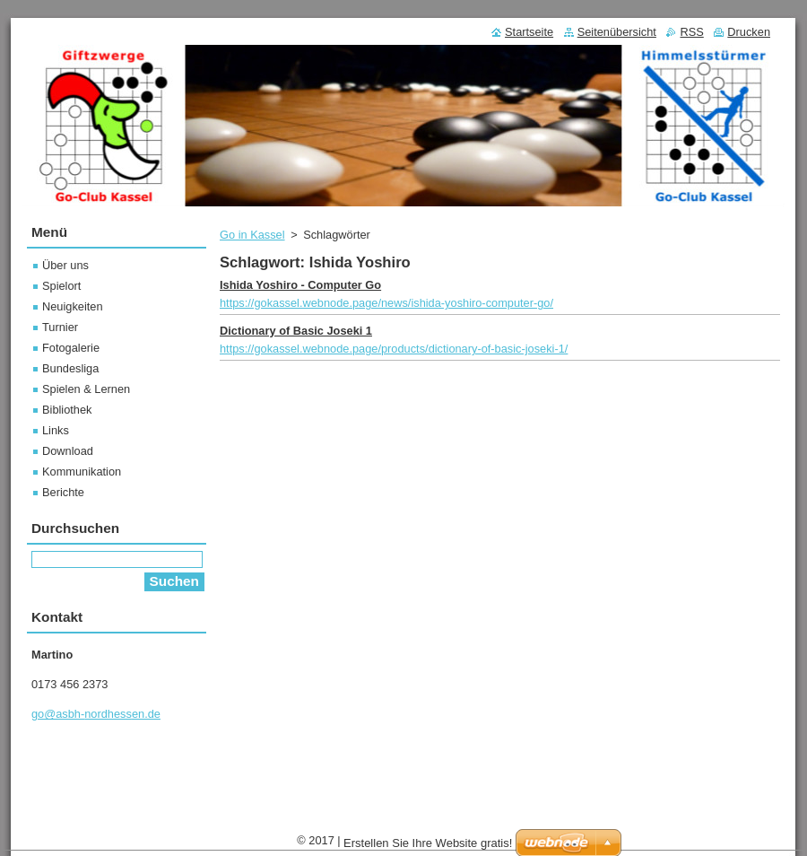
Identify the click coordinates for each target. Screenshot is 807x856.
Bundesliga (70, 368)
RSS (691, 32)
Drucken (748, 32)
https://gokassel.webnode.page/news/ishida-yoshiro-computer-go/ (386, 303)
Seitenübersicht (616, 32)
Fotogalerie (71, 347)
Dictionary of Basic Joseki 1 (296, 330)
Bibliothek (67, 409)
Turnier (60, 327)
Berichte (63, 492)
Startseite (529, 32)
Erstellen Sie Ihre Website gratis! (427, 843)
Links (55, 430)
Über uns (65, 265)
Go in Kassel (252, 234)
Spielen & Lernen (86, 389)
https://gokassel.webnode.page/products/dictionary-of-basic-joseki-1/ (394, 348)
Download (67, 451)
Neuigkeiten (72, 306)
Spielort (61, 286)
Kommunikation (81, 471)
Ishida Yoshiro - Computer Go (300, 285)
